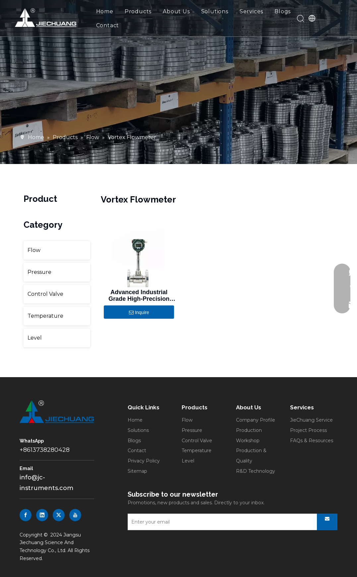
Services (251, 11)
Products (138, 11)
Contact (107, 25)
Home (104, 11)
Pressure (39, 272)
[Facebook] (25, 515)
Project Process (308, 430)
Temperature (45, 316)
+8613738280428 (45, 449)
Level (35, 338)
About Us (176, 11)
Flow (34, 250)
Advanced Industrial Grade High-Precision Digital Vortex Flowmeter (139, 295)
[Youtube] (75, 515)
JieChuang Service (311, 420)
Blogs (282, 11)
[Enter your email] (221, 522)
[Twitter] (59, 515)
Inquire (139, 312)
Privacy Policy (144, 461)
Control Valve (45, 294)
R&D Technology (255, 471)
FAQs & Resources (311, 441)
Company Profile (255, 420)
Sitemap (137, 471)
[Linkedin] (42, 515)
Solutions (214, 11)
